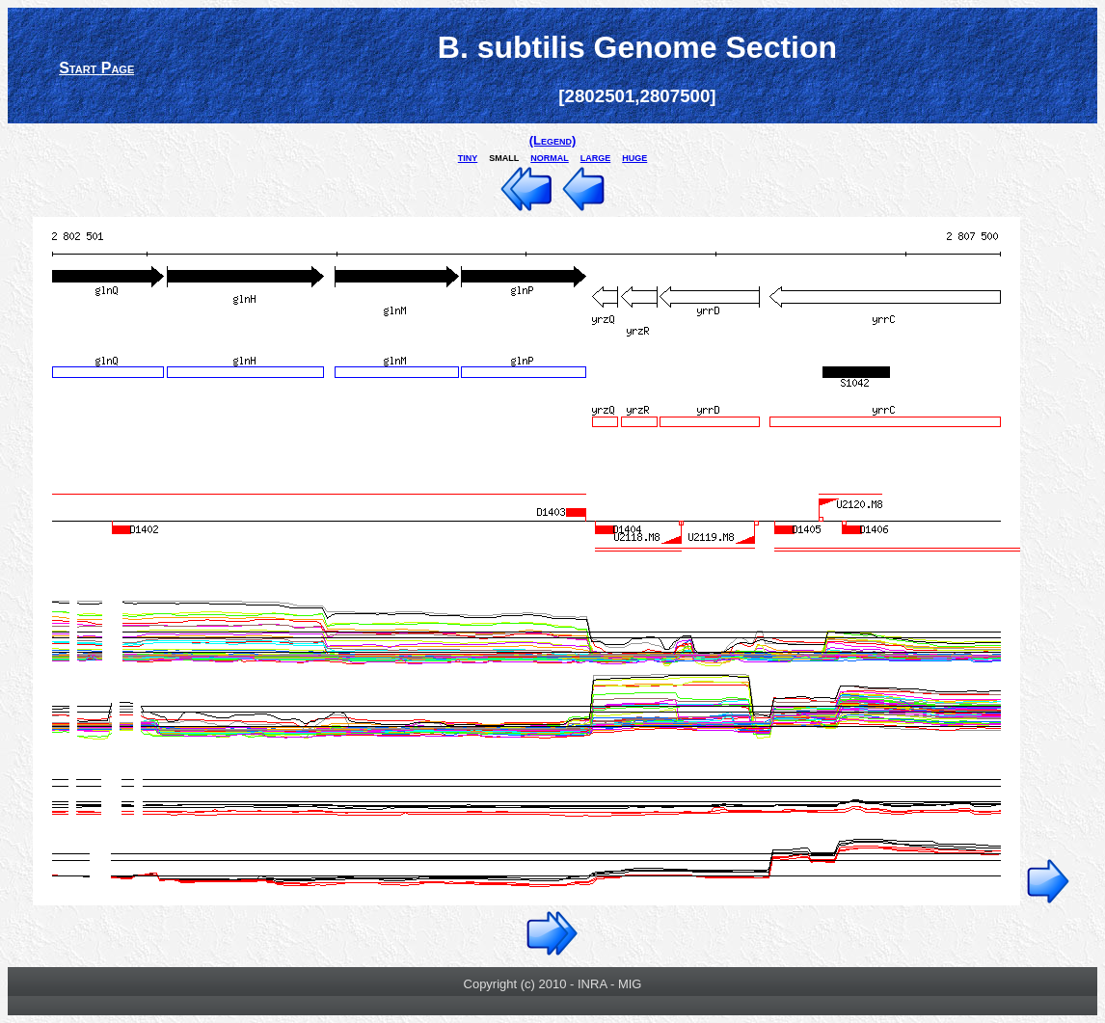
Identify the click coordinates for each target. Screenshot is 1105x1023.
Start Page (96, 68)
